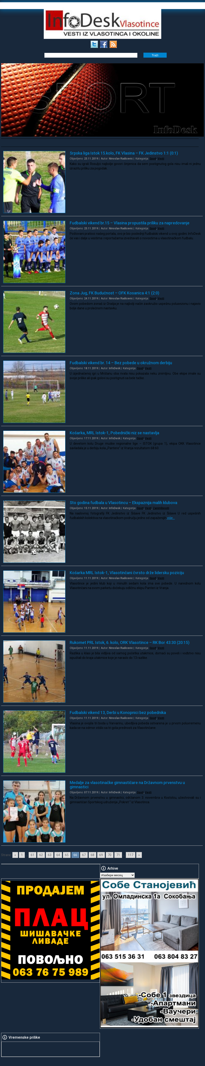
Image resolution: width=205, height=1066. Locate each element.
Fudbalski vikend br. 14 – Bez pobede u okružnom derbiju (121, 362)
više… (170, 518)
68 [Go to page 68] (92, 855)
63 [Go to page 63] (49, 855)
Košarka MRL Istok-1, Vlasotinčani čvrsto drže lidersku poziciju (127, 572)
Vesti (161, 158)
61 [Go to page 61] (32, 855)
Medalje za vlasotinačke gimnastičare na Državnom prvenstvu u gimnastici (127, 784)
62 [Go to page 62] (41, 855)
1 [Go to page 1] (22, 855)
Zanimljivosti (161, 508)
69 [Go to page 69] (101, 855)
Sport (153, 158)
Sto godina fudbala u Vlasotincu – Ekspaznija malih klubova (123, 502)
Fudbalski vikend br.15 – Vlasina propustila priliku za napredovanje (129, 223)
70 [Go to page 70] (109, 855)
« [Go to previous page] (15, 855)
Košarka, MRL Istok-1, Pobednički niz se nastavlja (114, 432)
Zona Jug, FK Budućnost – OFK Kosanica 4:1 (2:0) (114, 293)
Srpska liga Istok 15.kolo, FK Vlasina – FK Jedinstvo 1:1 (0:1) (124, 153)
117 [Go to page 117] (130, 855)
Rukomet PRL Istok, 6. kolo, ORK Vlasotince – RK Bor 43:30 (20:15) (129, 642)
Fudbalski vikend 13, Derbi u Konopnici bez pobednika (118, 712)
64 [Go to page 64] (58, 855)
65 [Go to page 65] (67, 855)
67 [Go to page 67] (84, 855)
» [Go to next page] (139, 855)
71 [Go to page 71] (118, 855)
